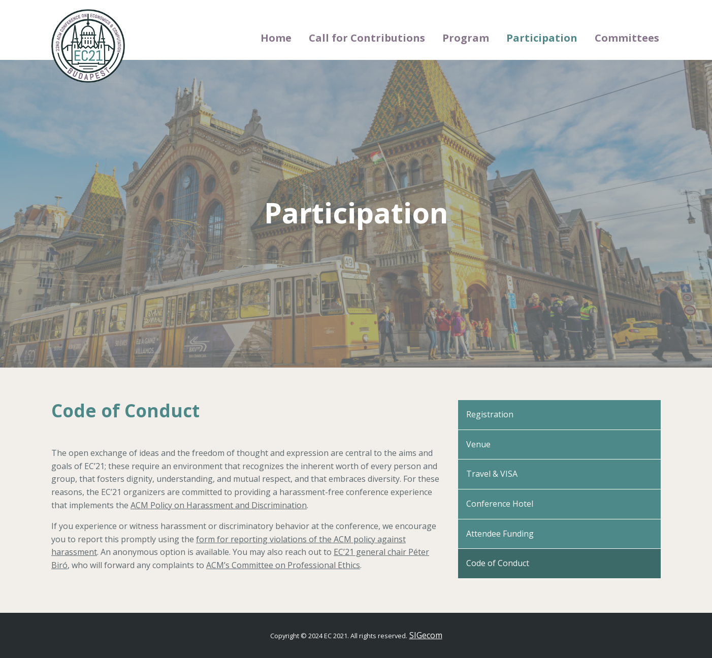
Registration (489, 414)
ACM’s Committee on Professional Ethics (283, 565)
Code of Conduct (497, 563)
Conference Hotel (499, 503)
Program (465, 38)
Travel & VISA (491, 473)
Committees (627, 38)
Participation (541, 38)
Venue (478, 444)
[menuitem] (276, 38)
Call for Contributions (367, 38)
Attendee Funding (500, 533)
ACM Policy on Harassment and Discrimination (219, 505)
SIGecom (425, 635)
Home (276, 38)
